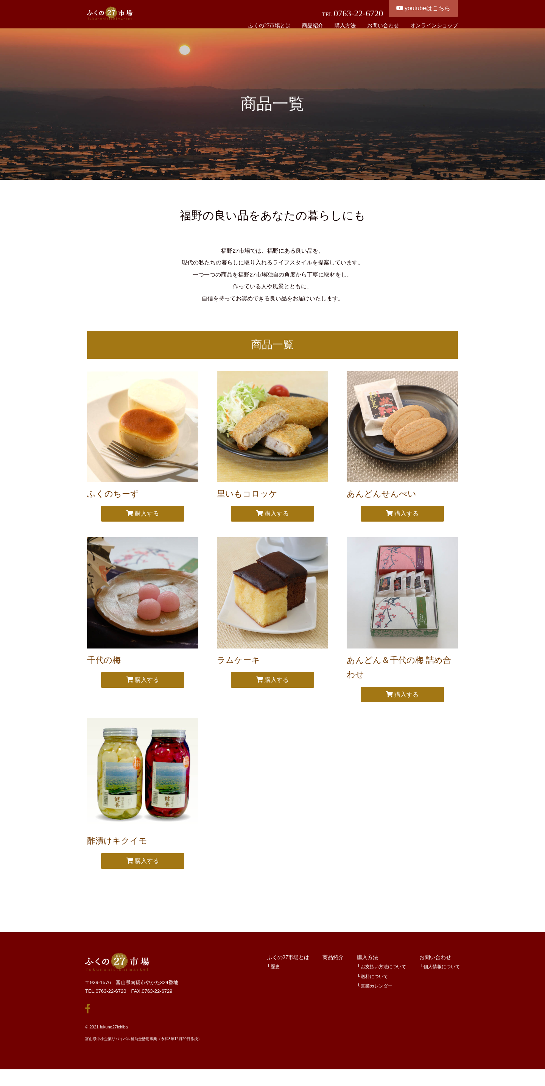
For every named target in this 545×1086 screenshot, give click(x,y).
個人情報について (442, 978)
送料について (374, 988)
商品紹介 (333, 968)
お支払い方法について (383, 978)
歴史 (275, 978)
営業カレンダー (376, 997)
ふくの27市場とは (288, 968)
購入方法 (367, 968)
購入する (142, 525)
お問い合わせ (435, 968)
